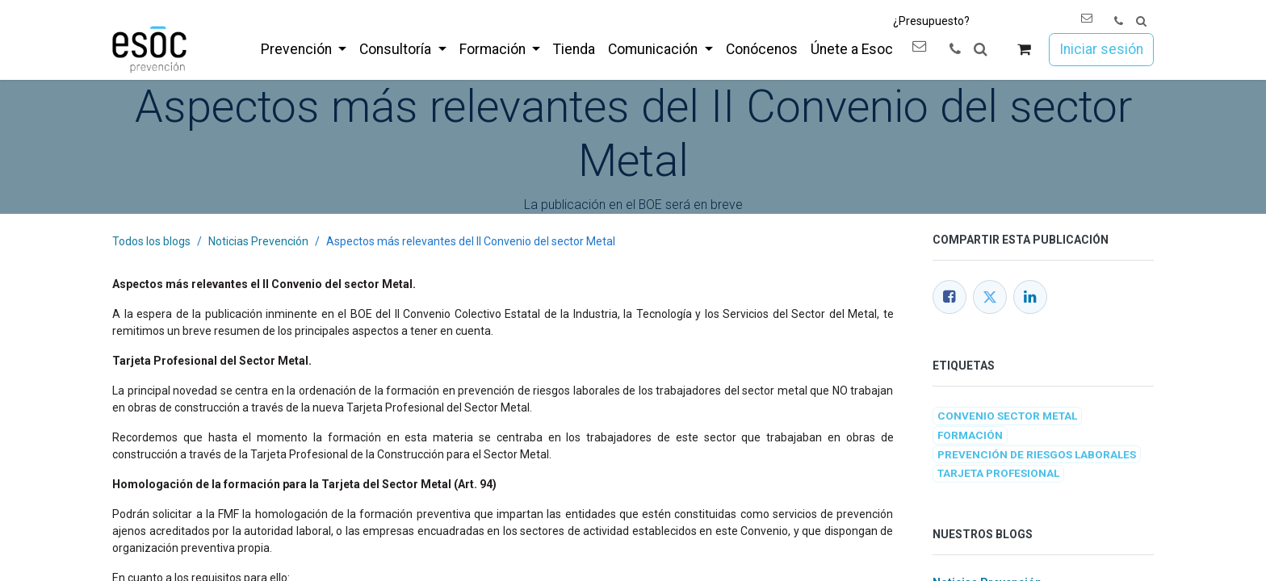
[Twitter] (990, 297)
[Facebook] (949, 297)
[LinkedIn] (1030, 297)
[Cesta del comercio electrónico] (1024, 49)
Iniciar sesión (1101, 49)
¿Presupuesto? (931, 21)
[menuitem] (303, 49)
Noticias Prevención (258, 241)
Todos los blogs (151, 241)
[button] (1141, 21)
